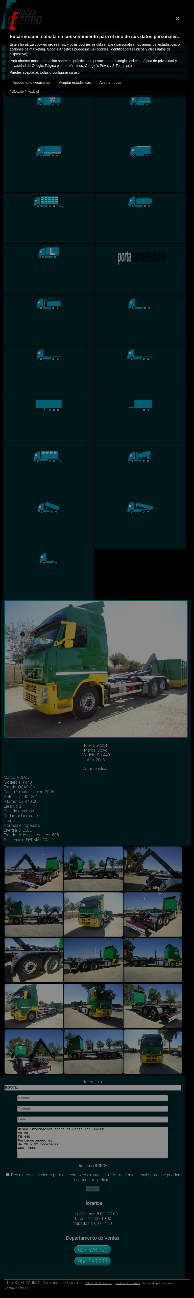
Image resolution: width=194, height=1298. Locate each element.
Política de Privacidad (24, 91)
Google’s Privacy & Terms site (108, 66)
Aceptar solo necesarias (31, 83)
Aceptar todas (110, 83)
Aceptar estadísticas (75, 83)
